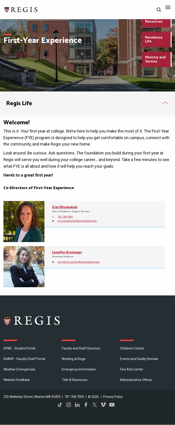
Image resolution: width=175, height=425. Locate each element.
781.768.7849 (65, 216)
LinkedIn (77, 404)
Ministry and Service (155, 59)
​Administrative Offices (136, 380)
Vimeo (103, 404)
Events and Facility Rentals (139, 359)
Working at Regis (74, 359)
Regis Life (19, 103)
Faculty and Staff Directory (81, 348)
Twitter (94, 404)
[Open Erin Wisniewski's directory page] (23, 221)
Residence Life (153, 39)
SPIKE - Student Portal (19, 348)
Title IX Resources (75, 380)
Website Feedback (16, 380)
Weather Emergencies (19, 369)
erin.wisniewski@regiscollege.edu (77, 220)
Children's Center (132, 348)
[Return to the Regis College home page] (21, 9)
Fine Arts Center (131, 369)
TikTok (60, 404)
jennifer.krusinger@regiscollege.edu (79, 262)
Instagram (68, 404)
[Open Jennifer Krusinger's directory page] (23, 266)
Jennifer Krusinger (67, 252)
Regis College (31, 320)
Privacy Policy (113, 396)
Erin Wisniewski (64, 207)
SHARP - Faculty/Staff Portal (24, 359)
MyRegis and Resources (155, 20)
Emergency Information (79, 369)
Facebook (86, 404)
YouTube (112, 404)
